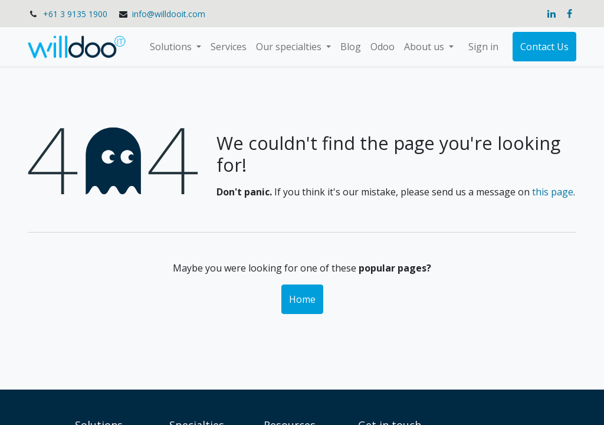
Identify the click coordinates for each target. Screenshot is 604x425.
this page (552, 191)
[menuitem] (228, 46)
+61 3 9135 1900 (75, 13)
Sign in (483, 46)
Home (302, 299)
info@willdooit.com (168, 13)
